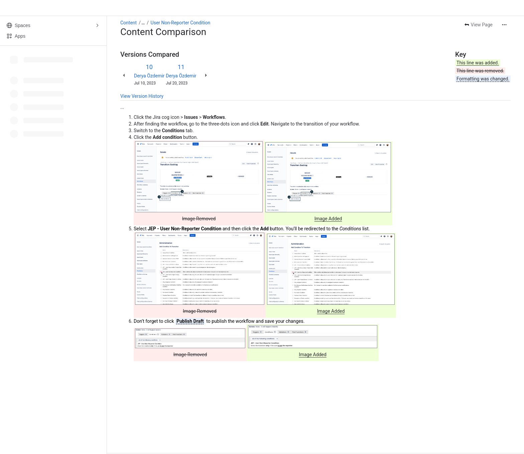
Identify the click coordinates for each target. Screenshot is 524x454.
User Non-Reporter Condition (181, 22)
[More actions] (504, 25)
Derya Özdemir (149, 75)
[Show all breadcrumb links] (143, 22)
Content (128, 22)
